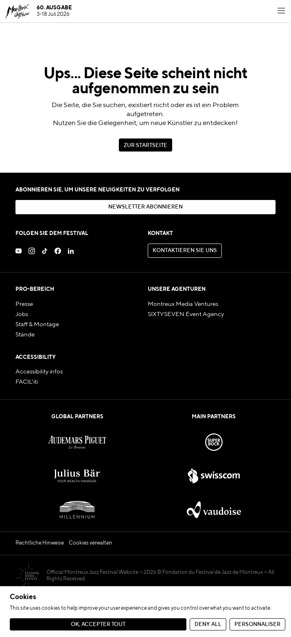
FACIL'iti (26, 382)
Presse (24, 304)
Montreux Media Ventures (183, 304)
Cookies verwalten (90, 543)
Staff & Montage (37, 324)
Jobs (21, 314)
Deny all (208, 624)
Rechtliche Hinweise (39, 543)
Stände (25, 335)
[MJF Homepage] (38, 11)
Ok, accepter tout (98, 624)
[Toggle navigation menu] (281, 11)
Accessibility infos (39, 372)
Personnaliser (257, 624)
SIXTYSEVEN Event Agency (186, 314)
